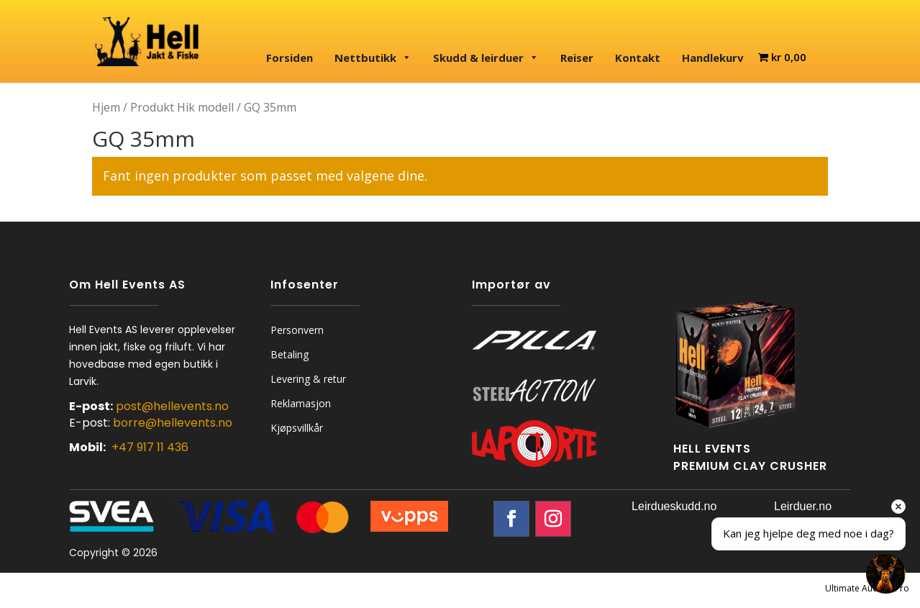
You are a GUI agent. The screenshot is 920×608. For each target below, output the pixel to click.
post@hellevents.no (172, 406)
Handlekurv (713, 57)
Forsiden (289, 57)
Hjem (106, 107)
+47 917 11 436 (149, 447)
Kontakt (637, 57)
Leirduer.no (803, 506)
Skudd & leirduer (486, 58)
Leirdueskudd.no (674, 506)
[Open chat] (886, 574)
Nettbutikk (372, 58)
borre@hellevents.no (172, 422)
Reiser (576, 57)
